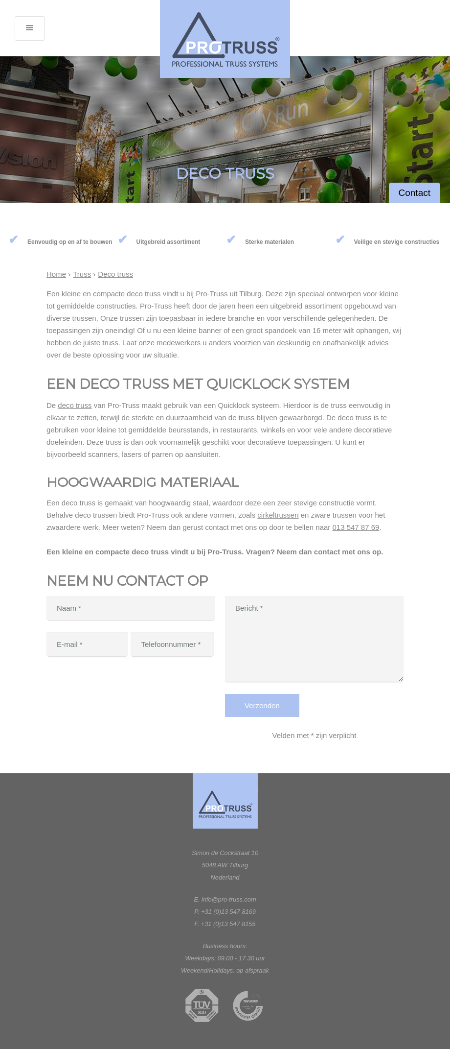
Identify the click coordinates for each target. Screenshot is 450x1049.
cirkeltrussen (277, 515)
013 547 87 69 (355, 527)
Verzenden (262, 705)
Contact (414, 193)
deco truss (74, 405)
